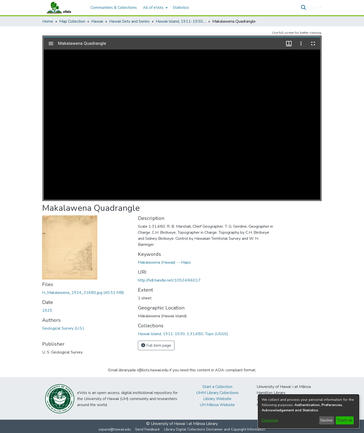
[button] (303, 8)
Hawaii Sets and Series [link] (129, 21)
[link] (83, 292)
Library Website (217, 399)
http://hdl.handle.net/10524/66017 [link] (169, 280)
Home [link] (47, 21)
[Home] (63, 7)
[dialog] (308, 411)
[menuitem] (155, 7)
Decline (326, 420)
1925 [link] (47, 310)
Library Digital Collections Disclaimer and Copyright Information (214, 429)
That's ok (344, 420)
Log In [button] (314, 7)
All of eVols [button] (153, 7)
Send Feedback (147, 429)
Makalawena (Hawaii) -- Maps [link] (164, 262)
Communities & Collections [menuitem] (113, 7)
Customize (270, 420)
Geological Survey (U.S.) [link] (63, 328)
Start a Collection (217, 386)
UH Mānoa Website (217, 405)
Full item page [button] (156, 345)
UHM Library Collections (217, 393)
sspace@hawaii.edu (115, 429)
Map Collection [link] (72, 21)
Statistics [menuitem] (181, 7)
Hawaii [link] (97, 21)
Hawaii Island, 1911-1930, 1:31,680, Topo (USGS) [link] (181, 21)
